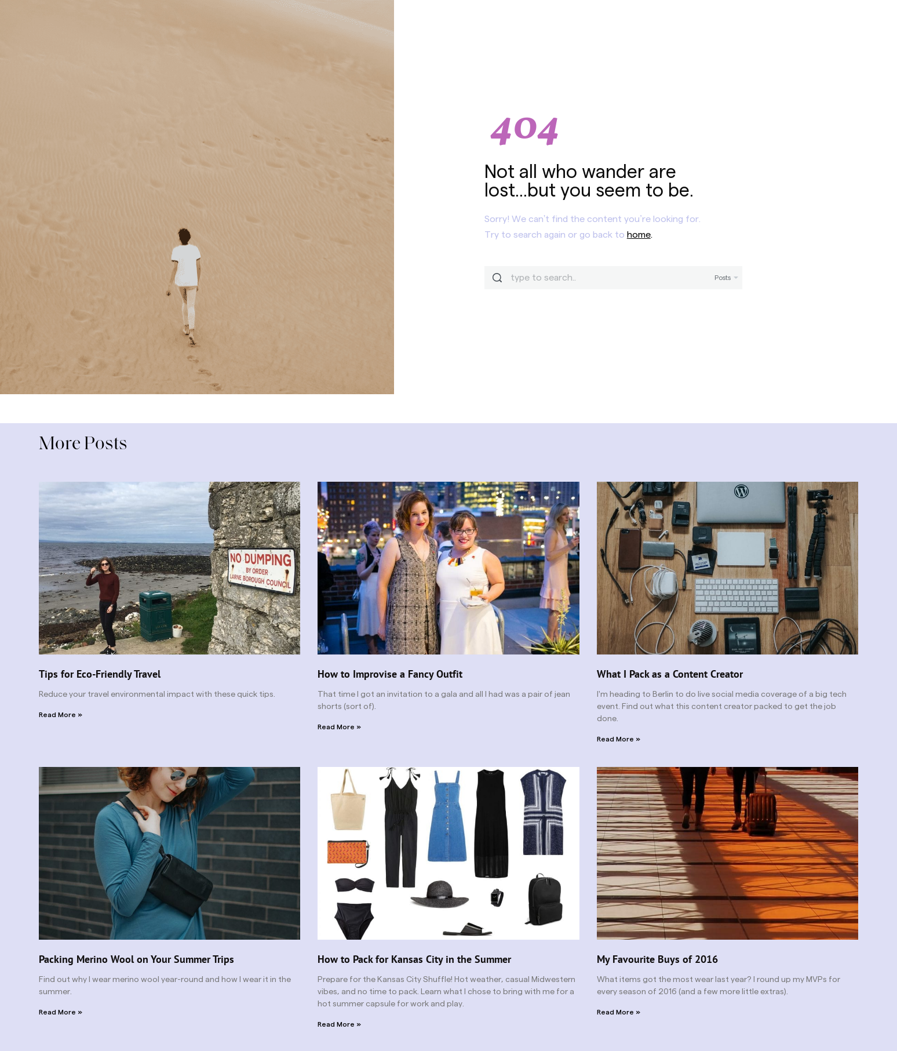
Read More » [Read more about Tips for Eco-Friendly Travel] (60, 714)
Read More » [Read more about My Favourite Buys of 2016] (618, 1012)
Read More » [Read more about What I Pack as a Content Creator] (618, 739)
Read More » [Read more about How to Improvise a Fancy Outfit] (339, 726)
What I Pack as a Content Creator (670, 674)
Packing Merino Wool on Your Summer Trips (136, 959)
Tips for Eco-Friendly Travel (100, 674)
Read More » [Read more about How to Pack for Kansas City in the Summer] (339, 1024)
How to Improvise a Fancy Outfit (390, 674)
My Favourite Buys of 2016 (657, 959)
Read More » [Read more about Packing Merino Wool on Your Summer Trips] (60, 1012)
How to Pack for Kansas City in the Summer (414, 959)
